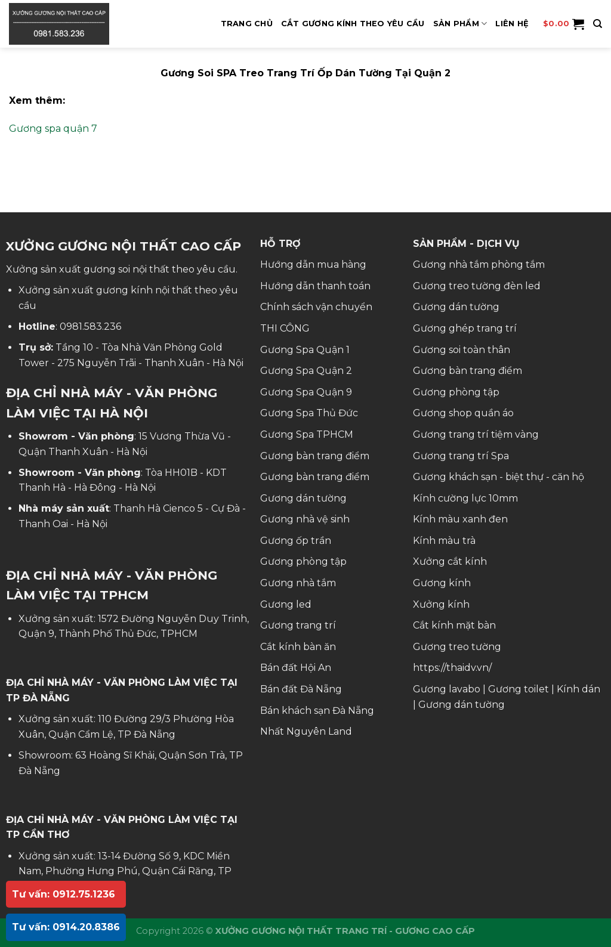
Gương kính (442, 583)
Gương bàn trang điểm (314, 456)
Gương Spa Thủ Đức (309, 413)
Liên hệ (512, 23)
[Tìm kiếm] (597, 24)
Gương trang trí (298, 625)
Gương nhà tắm (298, 583)
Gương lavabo (446, 689)
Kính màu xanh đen (460, 519)
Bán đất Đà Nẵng (301, 689)
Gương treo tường (457, 646)
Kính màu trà (444, 540)
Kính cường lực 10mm (465, 498)
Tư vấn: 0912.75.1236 (63, 894)
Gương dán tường (303, 498)
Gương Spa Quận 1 (305, 349)
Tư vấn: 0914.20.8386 (66, 927)
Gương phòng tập (303, 561)
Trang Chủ (247, 23)
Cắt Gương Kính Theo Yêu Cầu (353, 23)
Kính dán (578, 689)
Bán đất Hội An (295, 667)
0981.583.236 (90, 326)
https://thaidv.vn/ (452, 667)
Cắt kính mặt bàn (454, 625)
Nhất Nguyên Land (306, 731)
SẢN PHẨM (460, 23)
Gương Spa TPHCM (306, 434)
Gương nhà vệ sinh (305, 519)
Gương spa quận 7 (53, 128)
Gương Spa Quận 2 (306, 370)
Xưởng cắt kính (450, 561)
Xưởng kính (441, 604)
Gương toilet (518, 689)
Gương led (285, 604)
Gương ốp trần (295, 540)
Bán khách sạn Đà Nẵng (317, 710)
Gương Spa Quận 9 (306, 392)
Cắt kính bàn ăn (298, 646)
